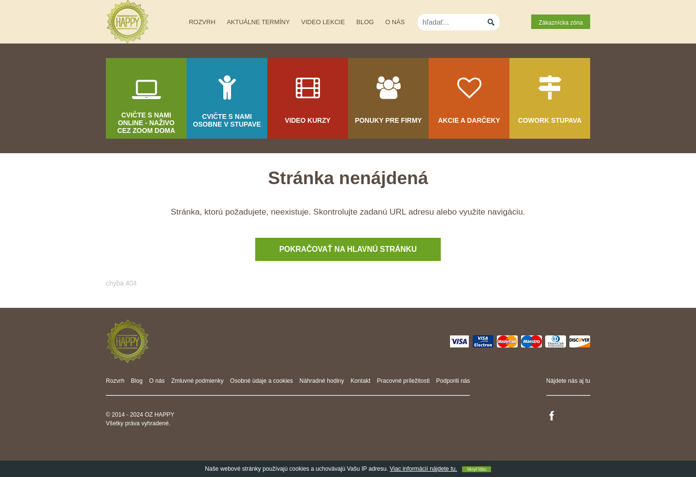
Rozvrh (202, 22)
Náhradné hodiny (322, 380)
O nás (395, 22)
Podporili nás (453, 380)
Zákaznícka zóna (560, 22)
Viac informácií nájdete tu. (423, 468)
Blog (365, 22)
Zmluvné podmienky (197, 380)
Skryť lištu (476, 469)
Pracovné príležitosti (403, 380)
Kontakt (360, 380)
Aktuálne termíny (258, 22)
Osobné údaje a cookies (261, 380)
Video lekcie (323, 22)
